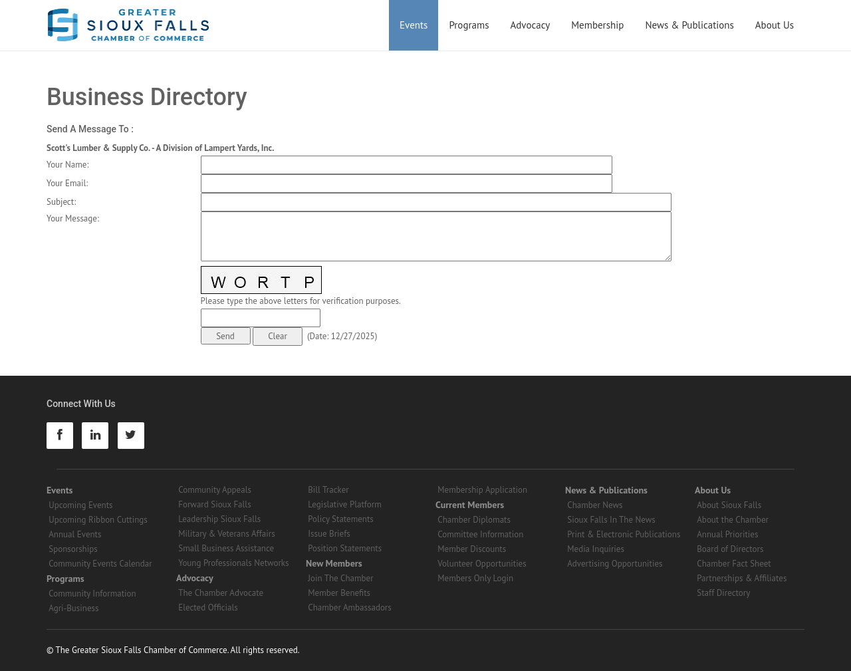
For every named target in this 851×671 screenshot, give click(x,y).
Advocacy (530, 25)
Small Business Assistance (226, 548)
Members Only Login (475, 578)
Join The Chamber (340, 578)
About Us (774, 25)
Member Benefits (339, 593)
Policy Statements (341, 519)
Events (413, 25)
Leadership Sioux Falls (219, 519)
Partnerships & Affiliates (742, 578)
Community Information (92, 593)
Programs (469, 25)
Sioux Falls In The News (611, 519)
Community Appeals (214, 489)
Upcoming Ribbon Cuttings (98, 519)
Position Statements (345, 548)
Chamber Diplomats (474, 519)
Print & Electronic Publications (623, 534)
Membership (597, 25)
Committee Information (480, 534)
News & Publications (689, 25)
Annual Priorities (727, 534)
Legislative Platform (345, 504)
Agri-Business (73, 608)
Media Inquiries (595, 549)
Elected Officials (208, 607)
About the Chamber (733, 519)
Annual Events (75, 534)
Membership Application (482, 489)
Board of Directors (730, 549)
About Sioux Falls (729, 505)
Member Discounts (471, 549)
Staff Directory (723, 593)
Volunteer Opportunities (481, 563)
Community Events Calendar (100, 563)
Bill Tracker (328, 489)
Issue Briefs (329, 533)
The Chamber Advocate (220, 593)
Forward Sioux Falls (214, 504)
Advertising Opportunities (614, 563)
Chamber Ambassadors (350, 607)
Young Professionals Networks (233, 563)
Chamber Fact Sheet (734, 563)
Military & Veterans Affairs (226, 533)
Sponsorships (73, 549)
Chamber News (594, 505)
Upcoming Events (80, 505)
